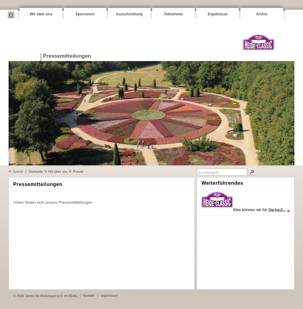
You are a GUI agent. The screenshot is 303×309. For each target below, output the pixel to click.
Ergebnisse (218, 14)
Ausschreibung (129, 14)
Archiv (261, 14)
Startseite (11, 14)
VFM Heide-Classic (258, 42)
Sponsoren (85, 14)
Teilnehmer (173, 14)
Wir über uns (41, 14)
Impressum (109, 295)
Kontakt (88, 295)
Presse (78, 171)
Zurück (18, 171)
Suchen (251, 172)
